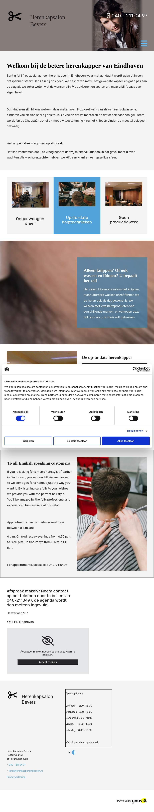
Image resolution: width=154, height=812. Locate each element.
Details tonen (135, 430)
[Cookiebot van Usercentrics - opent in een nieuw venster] (135, 369)
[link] (47, 641)
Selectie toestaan (77, 440)
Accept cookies (48, 662)
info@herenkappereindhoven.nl (26, 770)
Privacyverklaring (16, 777)
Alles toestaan (125, 440)
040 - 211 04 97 (127, 16)
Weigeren (28, 440)
